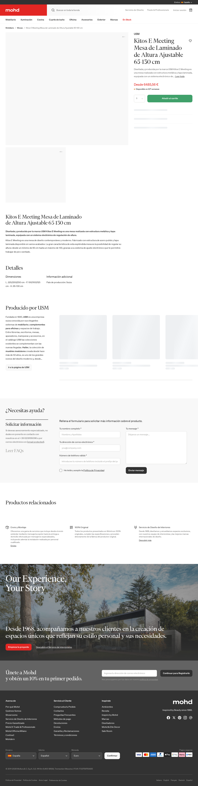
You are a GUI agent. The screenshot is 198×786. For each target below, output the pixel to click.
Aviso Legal (43, 780)
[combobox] (8, 756)
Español (189, 780)
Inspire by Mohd (110, 715)
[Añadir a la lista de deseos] (190, 41)
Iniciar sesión (179, 10)
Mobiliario (11, 19)
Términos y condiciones (65, 735)
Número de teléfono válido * (73, 455)
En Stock (127, 19)
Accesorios (87, 19)
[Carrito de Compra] (190, 10)
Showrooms (11, 715)
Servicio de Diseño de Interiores (21, 719)
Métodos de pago (62, 719)
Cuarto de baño (57, 19)
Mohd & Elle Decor (111, 727)
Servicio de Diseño (134, 10)
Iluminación (26, 19)
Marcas (114, 19)
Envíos (13, 545)
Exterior (101, 19)
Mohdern (10, 739)
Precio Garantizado (15, 723)
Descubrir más (145, 540)
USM (136, 33)
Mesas (20, 28)
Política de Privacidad (93, 470)
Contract (10, 735)
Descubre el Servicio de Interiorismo (54, 647)
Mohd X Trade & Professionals (20, 727)
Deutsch (182, 780)
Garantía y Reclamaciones (66, 731)
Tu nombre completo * (70, 428)
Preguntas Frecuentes (65, 715)
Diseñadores (108, 723)
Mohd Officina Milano (16, 731)
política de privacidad (149, 679)
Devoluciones (60, 723)
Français (174, 780)
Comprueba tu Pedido (65, 706)
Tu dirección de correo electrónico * (76, 442)
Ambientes (107, 706)
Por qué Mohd (13, 706)
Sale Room (107, 731)
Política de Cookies (30, 780)
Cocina (40, 19)
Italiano (159, 780)
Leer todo (180, 76)
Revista (105, 711)
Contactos (59, 711)
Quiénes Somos (13, 711)
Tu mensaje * (132, 428)
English (166, 780)
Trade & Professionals (158, 10)
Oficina (73, 19)
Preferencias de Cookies (58, 780)
